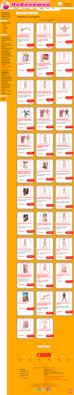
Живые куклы (5, 69)
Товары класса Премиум (6, 40)
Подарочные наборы (5, 43)
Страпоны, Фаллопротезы (7, 55)
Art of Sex (5, 32)
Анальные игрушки (5, 49)
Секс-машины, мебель (6, 84)
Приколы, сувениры (5, 86)
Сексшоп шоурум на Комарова (51, 376)
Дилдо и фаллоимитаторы (7, 45)
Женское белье (4, 81)
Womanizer (5, 27)
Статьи (2, 99)
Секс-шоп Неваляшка (40, 383)
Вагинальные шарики (6, 54)
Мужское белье (4, 83)
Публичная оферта (55, 386)
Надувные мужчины (6, 67)
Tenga (4, 29)
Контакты (41, 8)
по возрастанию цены (59, 19)
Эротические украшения (6, 78)
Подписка (67, 0)
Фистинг (3, 92)
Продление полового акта (7, 77)
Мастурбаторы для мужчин (7, 48)
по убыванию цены (68, 19)
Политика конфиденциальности (35, 386)
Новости (3, 98)
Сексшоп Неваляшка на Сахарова (52, 379)
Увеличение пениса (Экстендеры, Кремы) (6, 62)
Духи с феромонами (5, 70)
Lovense (4, 25)
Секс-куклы (3, 64)
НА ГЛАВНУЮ (16, 8)
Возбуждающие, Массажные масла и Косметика (5, 73)
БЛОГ (53, 8)
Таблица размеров (46, 367)
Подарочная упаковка (6, 93)
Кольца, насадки (5, 51)
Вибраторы (3, 46)
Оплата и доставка (26, 8)
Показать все (44, 346)
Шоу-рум (34, 8)
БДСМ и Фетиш (4, 57)
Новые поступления (5, 38)
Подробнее (21, 45)
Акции (47, 8)
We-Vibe (4, 24)
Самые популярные (5, 37)
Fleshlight (5, 31)
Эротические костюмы (6, 80)
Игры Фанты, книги (5, 87)
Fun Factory (5, 28)
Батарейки (3, 89)
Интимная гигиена (5, 75)
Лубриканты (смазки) (6, 52)
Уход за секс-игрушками (6, 90)
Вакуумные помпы (5, 60)
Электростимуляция (5, 58)
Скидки (3, 41)
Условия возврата (46, 386)
